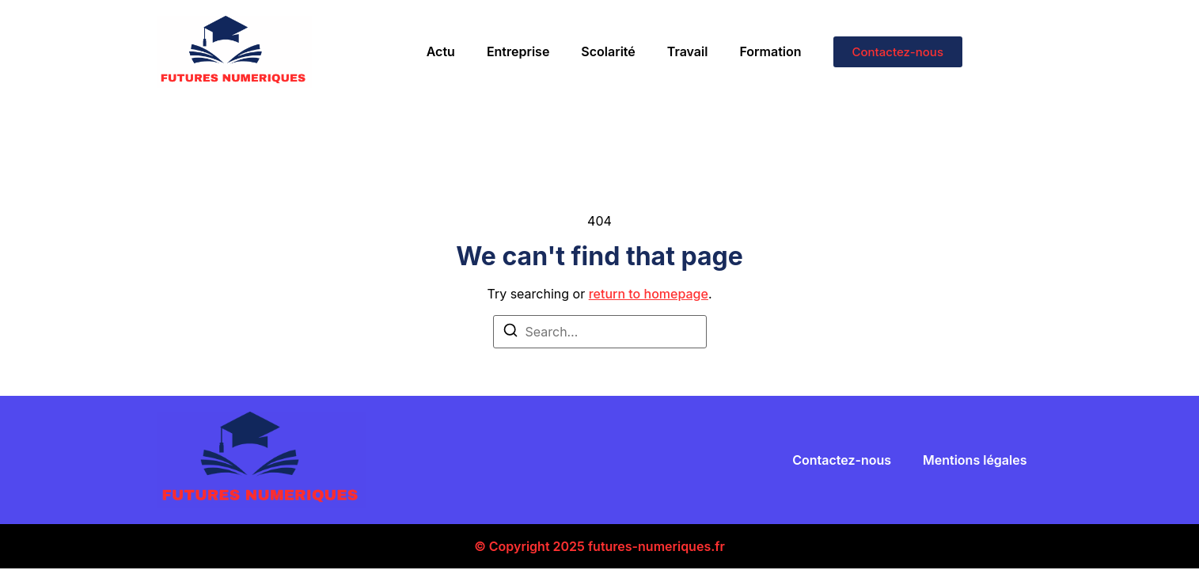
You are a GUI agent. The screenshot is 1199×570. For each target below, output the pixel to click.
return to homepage (648, 294)
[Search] (510, 332)
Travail (687, 51)
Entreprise (518, 51)
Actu (441, 51)
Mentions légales (974, 460)
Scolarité (608, 51)
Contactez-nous (841, 460)
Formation (770, 51)
